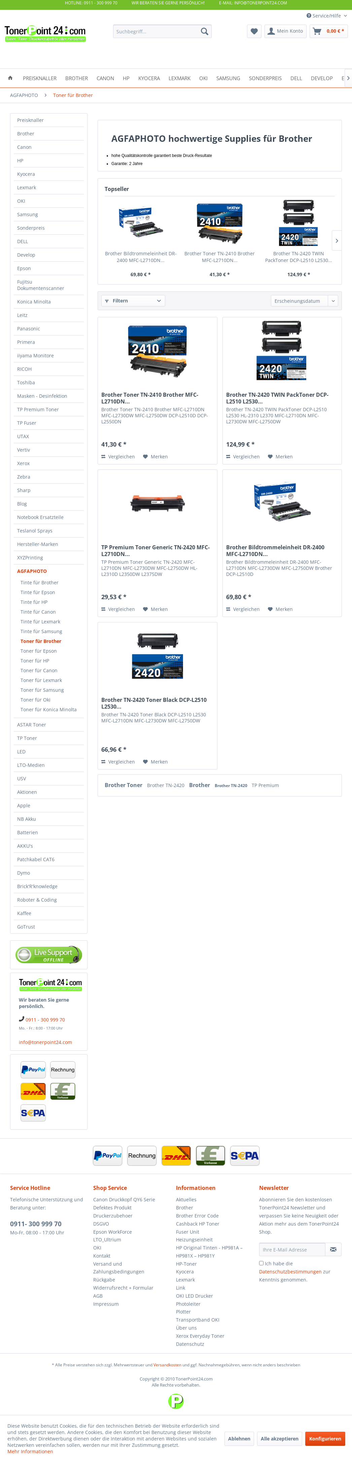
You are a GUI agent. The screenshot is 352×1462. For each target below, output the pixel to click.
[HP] (126, 78)
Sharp (24, 490)
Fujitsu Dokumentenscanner (40, 285)
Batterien (27, 832)
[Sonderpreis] (265, 78)
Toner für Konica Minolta (49, 709)
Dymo (23, 873)
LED (21, 751)
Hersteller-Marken (37, 544)
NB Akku (26, 819)
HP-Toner (186, 1264)
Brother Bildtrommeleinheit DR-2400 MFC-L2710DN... (141, 256)
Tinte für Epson (38, 592)
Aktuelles (186, 1199)
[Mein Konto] (286, 31)
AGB (98, 1296)
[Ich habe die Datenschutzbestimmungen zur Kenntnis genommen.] (261, 1263)
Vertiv (23, 450)
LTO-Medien (31, 765)
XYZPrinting (30, 557)
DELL (22, 241)
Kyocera (26, 174)
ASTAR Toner (31, 724)
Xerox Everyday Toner (200, 1336)
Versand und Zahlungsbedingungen (118, 1268)
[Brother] (76, 78)
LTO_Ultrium (107, 1239)
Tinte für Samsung (41, 631)
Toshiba (26, 382)
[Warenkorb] (329, 31)
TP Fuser (26, 423)
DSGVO (101, 1224)
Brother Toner (124, 785)
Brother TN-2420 (166, 785)
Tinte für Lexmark (40, 621)
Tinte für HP (34, 602)
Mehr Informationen (30, 1451)
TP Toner (27, 738)
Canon (24, 147)
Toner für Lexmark (41, 680)
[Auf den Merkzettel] (155, 457)
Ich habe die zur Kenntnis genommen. (294, 1271)
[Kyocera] (149, 78)
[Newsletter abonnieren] (333, 1249)
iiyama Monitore (35, 355)
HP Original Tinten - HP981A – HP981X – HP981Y (209, 1251)
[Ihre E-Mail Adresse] (292, 1249)
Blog (22, 503)
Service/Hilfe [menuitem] (324, 15)
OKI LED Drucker (194, 1296)
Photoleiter (188, 1304)
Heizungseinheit (194, 1239)
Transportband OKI (197, 1320)
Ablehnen (239, 1438)
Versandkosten (167, 1365)
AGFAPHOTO (32, 571)
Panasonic (28, 328)
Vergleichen (118, 456)
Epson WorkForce (112, 1232)
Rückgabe (104, 1279)
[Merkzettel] (254, 31)
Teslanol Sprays (34, 530)
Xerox (23, 463)
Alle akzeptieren (279, 1438)
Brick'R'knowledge (37, 886)
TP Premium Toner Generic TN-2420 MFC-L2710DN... (155, 550)
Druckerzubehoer (113, 1215)
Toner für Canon (39, 670)
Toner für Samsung (42, 690)
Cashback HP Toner (197, 1224)
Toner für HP (35, 660)
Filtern (116, 300)
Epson (24, 268)
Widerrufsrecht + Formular (123, 1288)
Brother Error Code (197, 1215)
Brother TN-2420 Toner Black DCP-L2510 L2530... (154, 703)
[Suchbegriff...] (162, 31)
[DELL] (296, 78)
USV (21, 778)
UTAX (23, 436)
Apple (23, 805)
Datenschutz (190, 1344)
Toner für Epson (39, 651)
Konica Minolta (34, 301)
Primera (26, 342)
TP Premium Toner (38, 409)
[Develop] (322, 78)
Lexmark (26, 187)
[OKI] (203, 78)
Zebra (23, 477)
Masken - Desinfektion (42, 396)
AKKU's (25, 846)
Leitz (22, 315)
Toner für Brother (41, 641)
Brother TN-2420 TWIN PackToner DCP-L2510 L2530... (298, 256)
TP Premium (265, 785)
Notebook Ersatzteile (40, 517)
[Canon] (105, 78)
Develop (26, 255)
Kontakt (101, 1256)
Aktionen (27, 792)
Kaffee (24, 913)
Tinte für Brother (40, 582)
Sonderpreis (31, 228)
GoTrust (26, 926)
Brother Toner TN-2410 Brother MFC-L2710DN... (219, 256)
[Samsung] (228, 78)
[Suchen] (205, 31)
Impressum (106, 1304)
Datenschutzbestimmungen (290, 1271)
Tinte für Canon (38, 612)
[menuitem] (162, 31)
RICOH (24, 369)
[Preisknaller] (40, 78)
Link (180, 1288)
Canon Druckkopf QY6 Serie (124, 1199)
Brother (25, 133)
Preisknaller (30, 120)
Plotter (183, 1311)
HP (20, 160)
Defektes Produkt (112, 1207)
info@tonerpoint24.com (45, 1042)
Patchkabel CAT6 (36, 859)
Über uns (186, 1328)
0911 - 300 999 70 (45, 1019)
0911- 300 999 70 (36, 1224)
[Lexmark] (179, 78)
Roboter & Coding (37, 900)
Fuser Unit (187, 1232)
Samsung (27, 214)
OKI (21, 201)
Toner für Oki (35, 699)
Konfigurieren (325, 1438)
